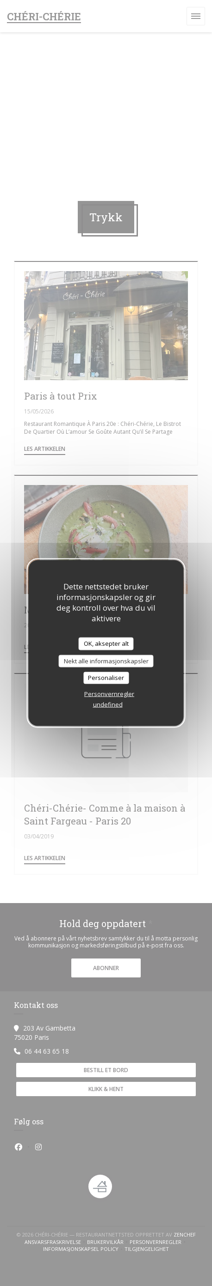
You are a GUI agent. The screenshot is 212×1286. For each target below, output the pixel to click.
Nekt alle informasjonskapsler (106, 660)
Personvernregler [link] (109, 693)
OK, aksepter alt (106, 643)
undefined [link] (108, 704)
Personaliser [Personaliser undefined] (106, 677)
